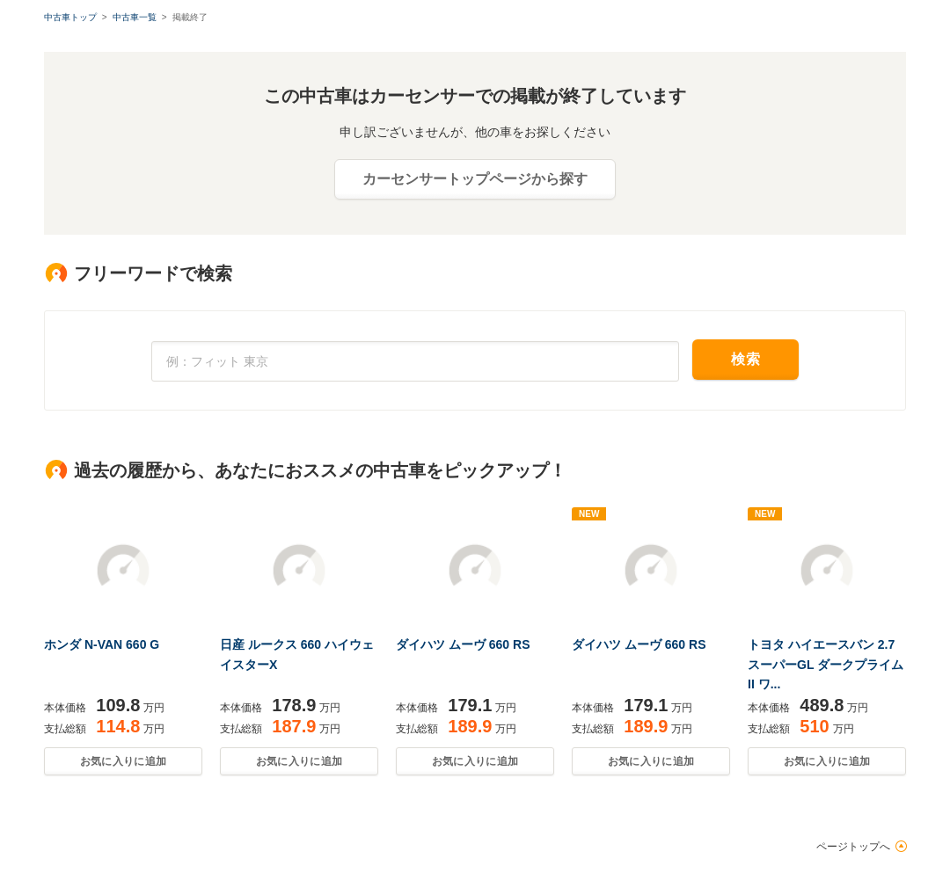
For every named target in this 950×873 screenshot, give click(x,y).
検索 (745, 359)
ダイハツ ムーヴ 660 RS (463, 644)
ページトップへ (853, 846)
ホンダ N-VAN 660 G (101, 644)
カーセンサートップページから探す (475, 178)
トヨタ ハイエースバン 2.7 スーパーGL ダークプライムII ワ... (825, 664)
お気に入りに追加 (123, 761)
